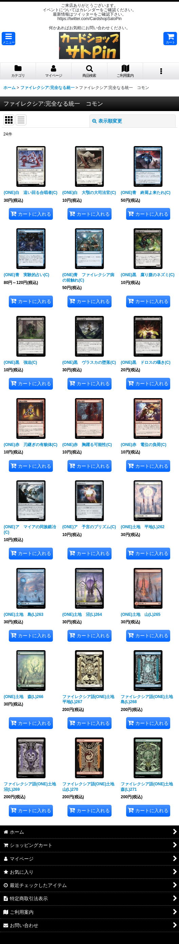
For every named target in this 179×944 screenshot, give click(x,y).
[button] (8, 38)
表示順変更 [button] (107, 121)
